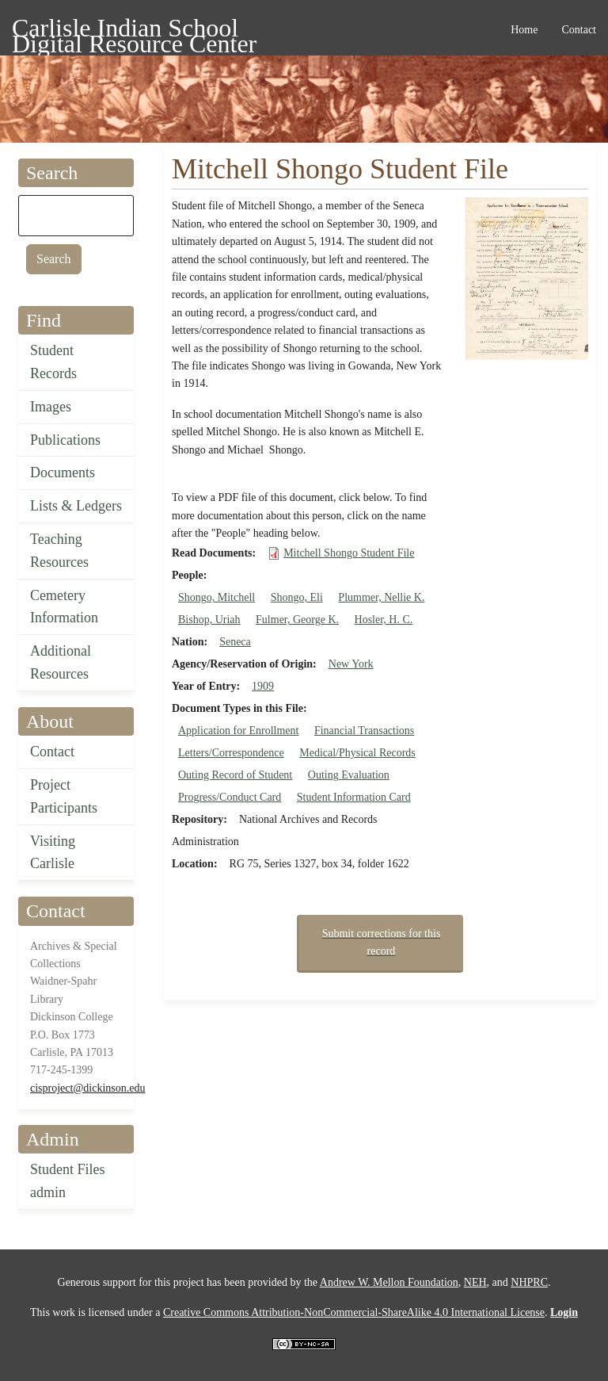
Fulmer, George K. (297, 619)
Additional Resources (60, 662)
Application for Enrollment (238, 730)
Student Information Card (354, 797)
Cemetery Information (64, 606)
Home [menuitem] (524, 30)
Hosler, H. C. (384, 619)
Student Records (53, 361)
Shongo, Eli (297, 597)
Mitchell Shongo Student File (348, 553)
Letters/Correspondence (231, 753)
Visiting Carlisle (52, 852)
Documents (62, 472)
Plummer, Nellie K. (381, 597)
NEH (475, 1282)
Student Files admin (67, 1180)
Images (50, 407)
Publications (65, 440)
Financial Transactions (364, 730)
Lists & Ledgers (76, 506)
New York (351, 664)
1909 (263, 686)
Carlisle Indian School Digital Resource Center (134, 30)
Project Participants (63, 796)
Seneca (235, 642)
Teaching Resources (59, 550)
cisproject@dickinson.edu (87, 1088)
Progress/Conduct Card (229, 797)
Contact (52, 751)
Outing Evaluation (349, 775)
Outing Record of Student (235, 775)
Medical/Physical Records (357, 753)
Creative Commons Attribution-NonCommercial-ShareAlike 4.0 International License (354, 1312)
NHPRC (529, 1282)
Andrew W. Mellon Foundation (389, 1282)
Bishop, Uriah (209, 619)
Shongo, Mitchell (216, 597)
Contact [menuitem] (578, 30)
